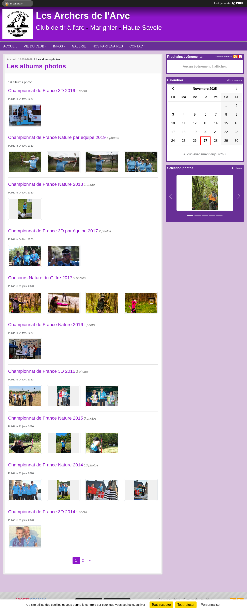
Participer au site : (228, 3)
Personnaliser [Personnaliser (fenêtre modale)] (211, 604)
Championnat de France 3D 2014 (41, 511)
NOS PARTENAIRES (107, 46)
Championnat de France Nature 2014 (45, 464)
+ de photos (236, 168)
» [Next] (90, 560)
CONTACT (137, 46)
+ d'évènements (223, 56)
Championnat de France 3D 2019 (41, 90)
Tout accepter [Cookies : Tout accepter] (161, 604)
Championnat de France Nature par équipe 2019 (57, 137)
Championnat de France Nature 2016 (45, 324)
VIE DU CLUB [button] (34, 46)
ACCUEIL (10, 46)
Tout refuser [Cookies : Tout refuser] (185, 604)
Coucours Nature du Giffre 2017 (40, 277)
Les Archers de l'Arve (83, 16)
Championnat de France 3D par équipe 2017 (53, 230)
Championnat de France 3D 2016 (41, 371)
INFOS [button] (58, 46)
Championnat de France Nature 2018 (45, 184)
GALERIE (79, 46)
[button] (170, 196)
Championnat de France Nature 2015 (45, 418)
